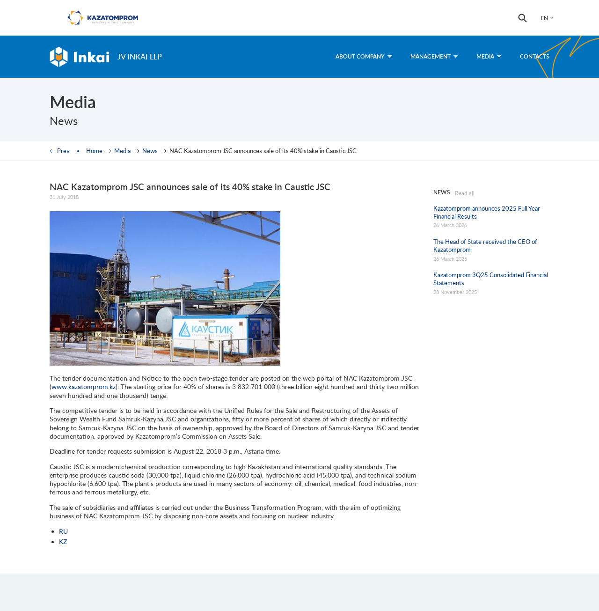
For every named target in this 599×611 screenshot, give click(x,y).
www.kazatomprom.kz (83, 386)
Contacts (534, 56)
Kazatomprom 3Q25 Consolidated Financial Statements (490, 279)
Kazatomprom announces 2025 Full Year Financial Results (486, 212)
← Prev (60, 151)
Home (94, 151)
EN (544, 18)
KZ (63, 541)
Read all (465, 193)
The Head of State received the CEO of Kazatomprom (485, 245)
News (150, 151)
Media (488, 56)
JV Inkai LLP (139, 56)
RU (63, 531)
